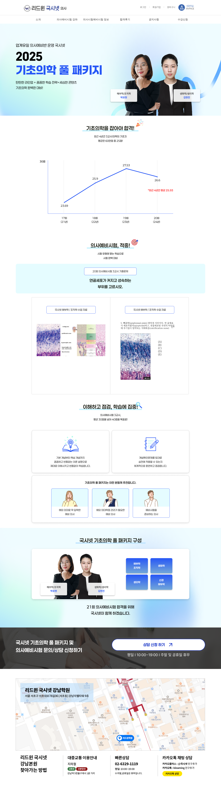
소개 (38, 19)
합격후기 (125, 19)
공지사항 (154, 19)
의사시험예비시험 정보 (96, 19)
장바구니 (171, 7)
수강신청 (183, 19)
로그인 (143, 7)
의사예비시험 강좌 (67, 19)
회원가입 (156, 7)
